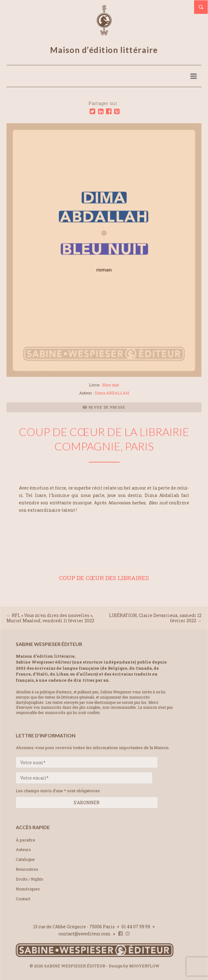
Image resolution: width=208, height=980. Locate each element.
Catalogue (25, 859)
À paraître (25, 840)
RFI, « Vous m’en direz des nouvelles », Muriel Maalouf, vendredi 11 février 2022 (50, 617)
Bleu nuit (110, 385)
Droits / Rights (29, 879)
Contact (23, 898)
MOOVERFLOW (144, 966)
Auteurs (23, 849)
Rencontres (27, 869)
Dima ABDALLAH (112, 393)
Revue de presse (104, 407)
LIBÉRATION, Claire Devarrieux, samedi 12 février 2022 (155, 617)
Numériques (28, 889)
